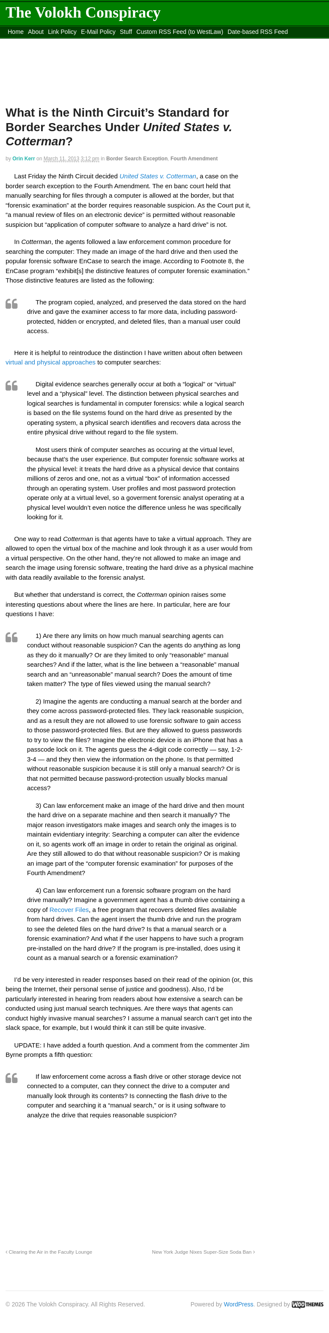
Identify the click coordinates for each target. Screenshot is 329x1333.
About (36, 31)
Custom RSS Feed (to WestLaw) (179, 31)
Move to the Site (143, 42)
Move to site (219, 42)
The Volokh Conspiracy (83, 12)
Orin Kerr (23, 159)
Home (16, 31)
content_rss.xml (73, 42)
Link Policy (62, 31)
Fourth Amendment (194, 159)
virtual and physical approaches (51, 362)
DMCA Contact (28, 42)
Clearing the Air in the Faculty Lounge (49, 1252)
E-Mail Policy (98, 31)
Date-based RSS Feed (257, 31)
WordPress (239, 1304)
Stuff (126, 31)
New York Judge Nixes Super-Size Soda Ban (203, 1252)
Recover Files (69, 909)
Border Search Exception (136, 159)
